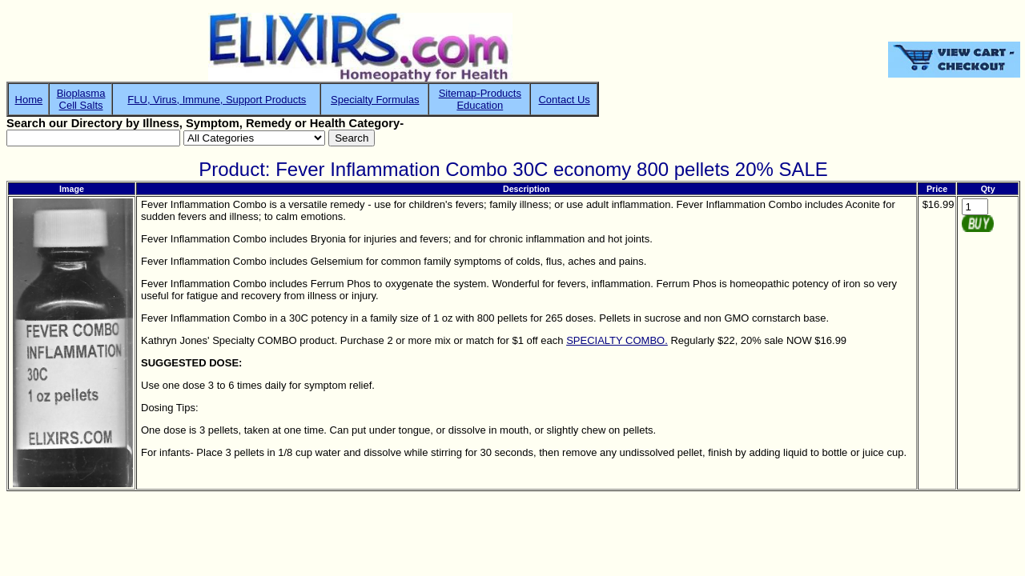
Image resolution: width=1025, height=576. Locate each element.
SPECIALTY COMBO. (617, 340)
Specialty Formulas (375, 100)
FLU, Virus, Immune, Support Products (216, 100)
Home (29, 100)
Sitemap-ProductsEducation (480, 99)
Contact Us (563, 100)
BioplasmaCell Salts (81, 99)
